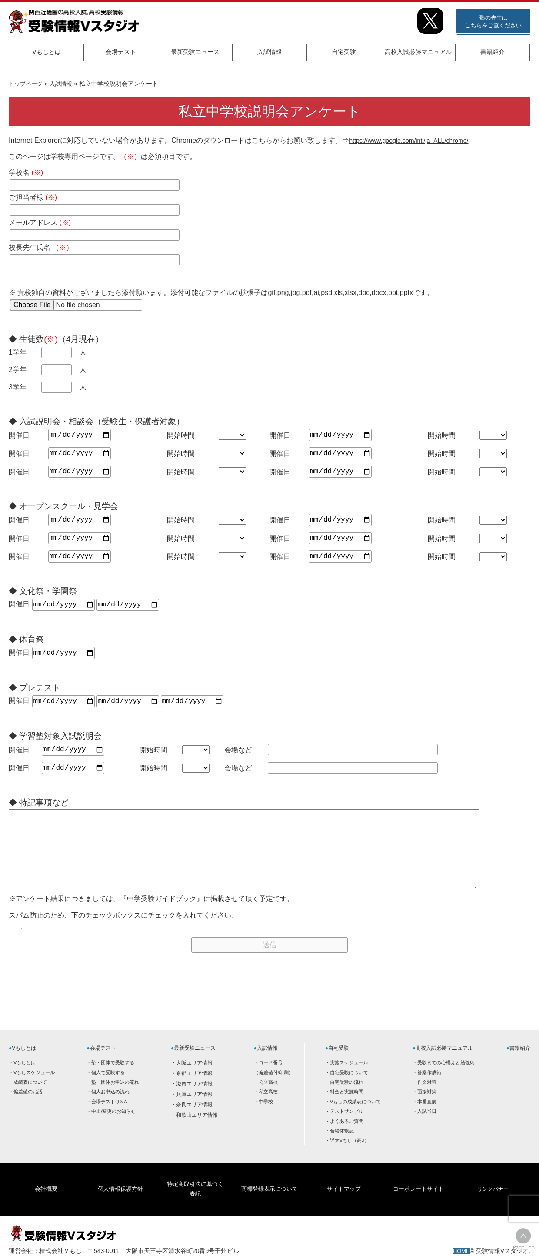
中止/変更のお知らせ (113, 1128)
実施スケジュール (349, 1079)
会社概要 (46, 1193)
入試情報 (269, 51)
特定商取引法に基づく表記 (194, 1193)
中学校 (266, 1119)
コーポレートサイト (418, 1193)
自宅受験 (344, 51)
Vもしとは (46, 51)
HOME (461, 1241)
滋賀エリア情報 (194, 1101)
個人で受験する (108, 1089)
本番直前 (426, 1119)
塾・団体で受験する (112, 1079)
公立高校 (268, 1099)
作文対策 (426, 1099)
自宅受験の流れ (346, 1099)
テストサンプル (346, 1128)
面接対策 (426, 1109)
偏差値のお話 (27, 1109)
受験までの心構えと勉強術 (446, 1079)
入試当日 (426, 1128)
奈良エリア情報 (194, 1122)
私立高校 (268, 1109)
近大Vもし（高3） (349, 1157)
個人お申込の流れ (110, 1109)
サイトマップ (343, 1193)
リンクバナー (493, 1193)
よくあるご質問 (346, 1138)
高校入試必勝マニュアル (418, 51)
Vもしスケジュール (34, 1089)
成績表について (30, 1099)
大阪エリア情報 (194, 1080)
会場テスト (121, 51)
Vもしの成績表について (355, 1119)
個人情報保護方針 (120, 1193)
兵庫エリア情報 (194, 1112)
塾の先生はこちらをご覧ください (493, 21)
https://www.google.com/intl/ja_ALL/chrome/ (416, 140)
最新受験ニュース (195, 51)
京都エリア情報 (194, 1091)
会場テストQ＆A (109, 1119)
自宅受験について (349, 1089)
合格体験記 (342, 1148)
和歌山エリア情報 (197, 1132)
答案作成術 (429, 1089)
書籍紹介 (492, 51)
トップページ (27, 83)
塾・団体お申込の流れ (115, 1099)
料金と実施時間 (346, 1109)
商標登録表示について (269, 1193)
